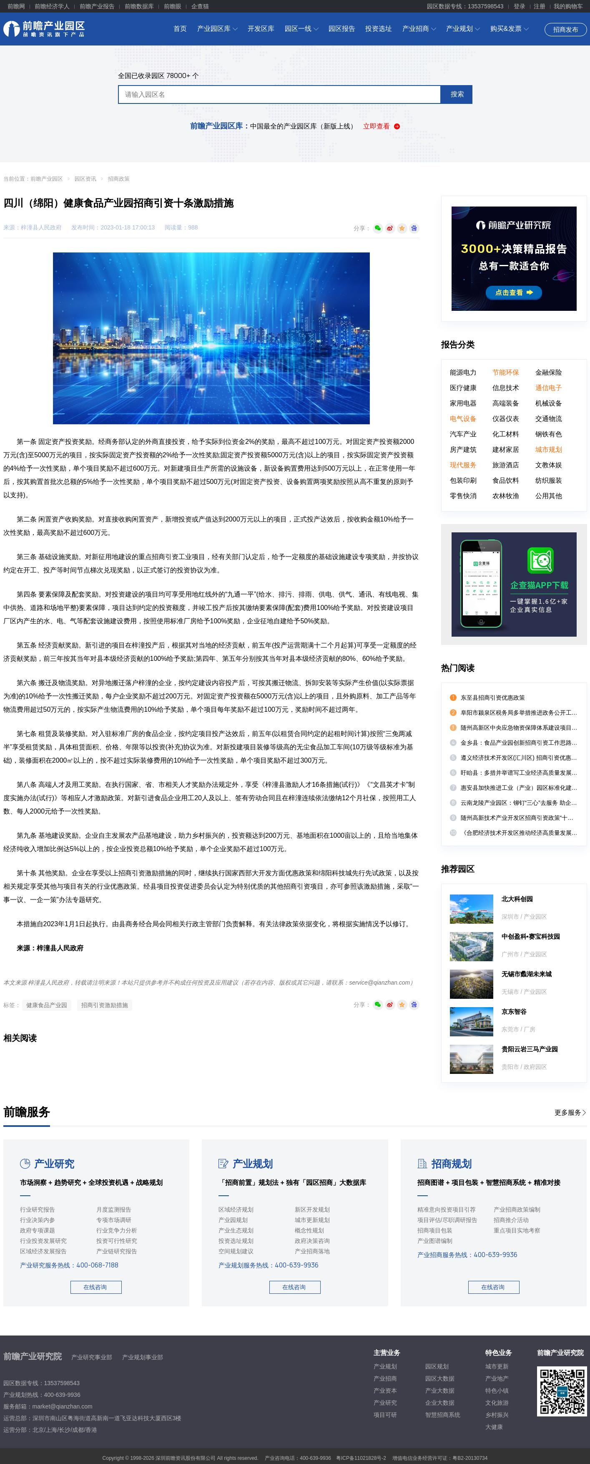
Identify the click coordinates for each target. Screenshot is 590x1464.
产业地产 (497, 1378)
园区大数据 (439, 1378)
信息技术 (505, 387)
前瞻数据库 (139, 6)
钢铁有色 (548, 434)
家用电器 (463, 403)
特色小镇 (497, 1390)
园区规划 (437, 1366)
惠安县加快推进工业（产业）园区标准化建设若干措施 (519, 787)
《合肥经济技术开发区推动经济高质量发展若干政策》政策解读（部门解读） (519, 832)
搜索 (457, 94)
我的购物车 (568, 6)
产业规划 (463, 28)
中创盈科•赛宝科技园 (531, 936)
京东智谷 (514, 1011)
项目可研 (385, 1414)
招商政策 (119, 179)
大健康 (494, 1427)
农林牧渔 (505, 495)
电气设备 (463, 418)
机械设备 (548, 403)
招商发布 (565, 29)
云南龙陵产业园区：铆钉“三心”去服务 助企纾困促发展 (519, 802)
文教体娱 (548, 465)
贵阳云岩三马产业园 (530, 1049)
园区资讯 (85, 179)
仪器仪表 (505, 418)
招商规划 (444, 1163)
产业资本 (385, 1390)
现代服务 (463, 465)
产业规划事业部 (142, 1357)
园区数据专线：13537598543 (465, 6)
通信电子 (548, 387)
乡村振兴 (497, 1414)
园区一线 (302, 28)
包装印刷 (463, 480)
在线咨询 (95, 1287)
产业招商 (419, 28)
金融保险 (548, 372)
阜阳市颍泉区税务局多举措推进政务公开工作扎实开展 (519, 712)
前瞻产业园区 (46, 179)
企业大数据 (439, 1402)
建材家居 (505, 449)
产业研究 (47, 1163)
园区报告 (342, 28)
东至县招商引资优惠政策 (493, 697)
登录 (519, 6)
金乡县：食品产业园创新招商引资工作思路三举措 (519, 742)
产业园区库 (217, 28)
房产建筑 (463, 449)
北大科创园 (517, 898)
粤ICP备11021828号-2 (361, 1458)
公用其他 (548, 495)
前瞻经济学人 (52, 6)
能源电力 (463, 372)
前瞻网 (16, 6)
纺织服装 (548, 480)
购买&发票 (509, 28)
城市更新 (497, 1366)
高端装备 (505, 403)
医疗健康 (463, 387)
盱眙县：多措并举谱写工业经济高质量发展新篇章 (519, 772)
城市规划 (548, 449)
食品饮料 (505, 480)
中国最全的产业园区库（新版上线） (273, 126)
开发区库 (261, 28)
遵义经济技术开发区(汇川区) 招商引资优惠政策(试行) (519, 757)
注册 (539, 6)
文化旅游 (497, 1402)
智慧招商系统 (442, 1414)
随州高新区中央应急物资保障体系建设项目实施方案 (519, 727)
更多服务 (571, 1112)
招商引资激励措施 (104, 1005)
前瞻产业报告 (97, 6)
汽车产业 (463, 434)
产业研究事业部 (91, 1357)
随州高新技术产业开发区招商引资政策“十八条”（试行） (519, 817)
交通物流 (548, 418)
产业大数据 (439, 1390)
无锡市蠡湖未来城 (527, 974)
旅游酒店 (505, 465)
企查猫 (200, 6)
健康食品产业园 (46, 1005)
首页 (180, 28)
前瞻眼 (172, 6)
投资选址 (378, 28)
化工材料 (505, 434)
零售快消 (463, 495)
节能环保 (505, 372)
